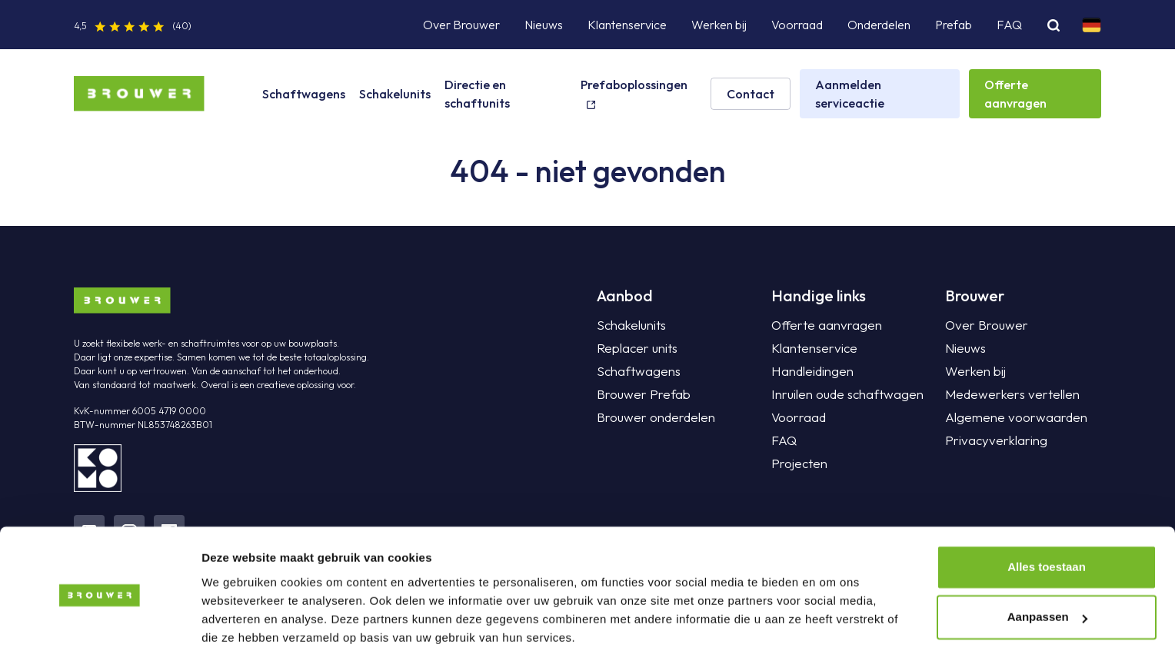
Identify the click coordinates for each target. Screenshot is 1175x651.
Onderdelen (878, 24)
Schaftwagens (303, 93)
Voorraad (797, 24)
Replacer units (634, 348)
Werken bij (719, 24)
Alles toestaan (1046, 507)
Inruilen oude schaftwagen (840, 394)
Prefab (953, 24)
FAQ (1009, 24)
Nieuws (543, 24)
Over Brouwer (461, 24)
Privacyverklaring (991, 440)
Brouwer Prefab (640, 394)
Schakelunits (395, 93)
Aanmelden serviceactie (849, 94)
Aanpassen (1047, 557)
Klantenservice (627, 24)
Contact (750, 93)
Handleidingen (809, 371)
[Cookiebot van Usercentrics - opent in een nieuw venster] (99, 621)
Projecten (797, 463)
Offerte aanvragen (1015, 94)
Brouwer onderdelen (652, 417)
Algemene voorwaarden (1010, 417)
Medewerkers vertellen (1006, 394)
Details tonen (238, 620)
